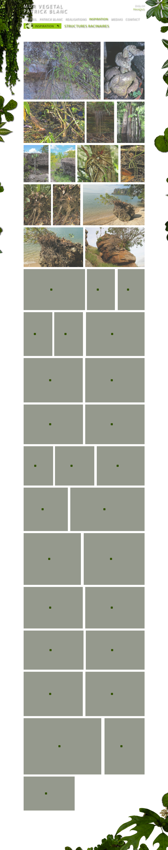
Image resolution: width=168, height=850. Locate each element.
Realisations (75, 19)
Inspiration (98, 19)
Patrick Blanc (50, 19)
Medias (116, 19)
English (140, 5)
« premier (43, 815)
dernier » (130, 815)
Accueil (30, 19)
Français (139, 9)
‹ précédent (61, 815)
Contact (132, 19)
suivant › (114, 815)
